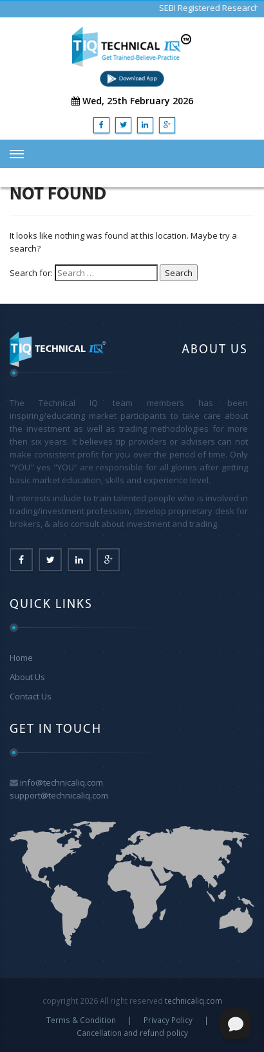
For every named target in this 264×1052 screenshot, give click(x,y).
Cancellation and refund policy (132, 1033)
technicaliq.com (193, 1000)
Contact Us (31, 696)
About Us (27, 677)
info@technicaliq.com (61, 782)
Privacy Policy (168, 1020)
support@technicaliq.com (59, 795)
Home (21, 657)
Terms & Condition (81, 1020)
